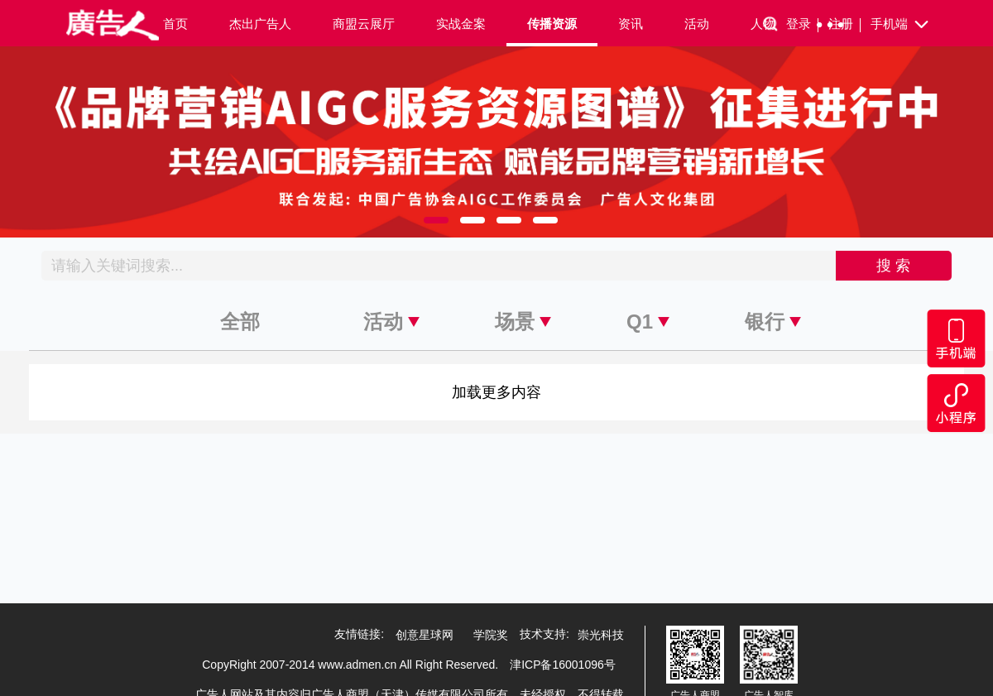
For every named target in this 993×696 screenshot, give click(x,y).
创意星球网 (424, 634)
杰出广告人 (260, 24)
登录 (802, 24)
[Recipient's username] (439, 266)
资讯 (630, 24)
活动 (696, 24)
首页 (175, 24)
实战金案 (461, 24)
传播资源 (552, 24)
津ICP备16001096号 (563, 664)
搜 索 (893, 265)
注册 (844, 24)
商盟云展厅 (364, 24)
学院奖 (490, 634)
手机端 (901, 25)
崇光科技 (601, 634)
